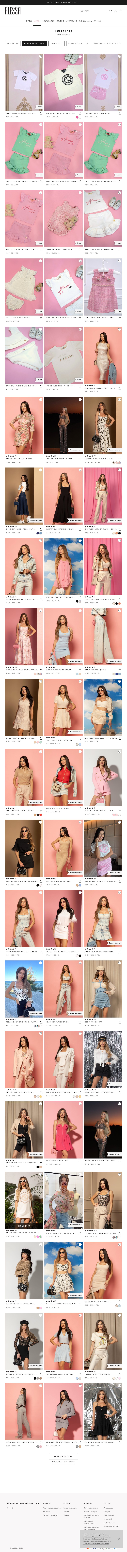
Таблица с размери (50, 1515)
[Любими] (110, 11)
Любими (66, 1512)
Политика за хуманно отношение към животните (91, 1530)
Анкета (66, 1515)
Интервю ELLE (109, 1523)
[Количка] (121, 11)
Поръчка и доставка (91, 1508)
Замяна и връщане (90, 1512)
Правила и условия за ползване (91, 1517)
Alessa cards (108, 1508)
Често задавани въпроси (52, 1508)
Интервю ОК (108, 1519)
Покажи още (63, 1457)
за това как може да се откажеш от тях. (96, 1544)
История (107, 1512)
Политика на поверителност (89, 1522)
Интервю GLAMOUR (111, 1526)
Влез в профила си (70, 1508)
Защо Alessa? (109, 1515)
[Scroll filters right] (87, 43)
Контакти (46, 1512)
